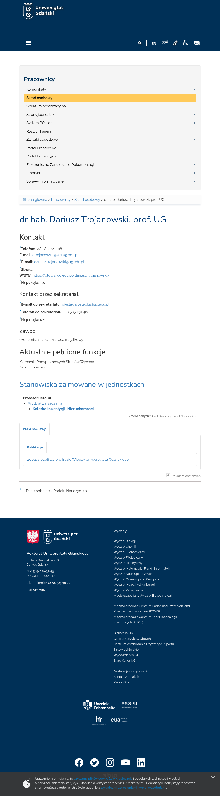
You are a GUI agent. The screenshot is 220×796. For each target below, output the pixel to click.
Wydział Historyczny (128, 563)
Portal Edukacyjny (41, 156)
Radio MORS (123, 682)
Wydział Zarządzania (45, 403)
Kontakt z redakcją (127, 677)
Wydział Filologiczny (128, 557)
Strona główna (35, 199)
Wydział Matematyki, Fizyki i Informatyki (142, 568)
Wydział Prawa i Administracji (134, 584)
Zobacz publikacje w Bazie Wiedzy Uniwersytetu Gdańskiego (78, 459)
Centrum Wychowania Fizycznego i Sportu (144, 644)
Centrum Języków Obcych (132, 638)
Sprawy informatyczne (45, 181)
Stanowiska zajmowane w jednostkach (81, 385)
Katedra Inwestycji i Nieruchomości (63, 409)
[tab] (34, 429)
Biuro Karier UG (124, 660)
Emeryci (33, 173)
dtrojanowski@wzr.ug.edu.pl (55, 255)
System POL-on (39, 123)
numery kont (36, 589)
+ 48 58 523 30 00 (58, 583)
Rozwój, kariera (38, 131)
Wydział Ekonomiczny (129, 552)
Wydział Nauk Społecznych (133, 574)
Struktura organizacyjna (46, 106)
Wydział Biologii (125, 541)
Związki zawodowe (42, 139)
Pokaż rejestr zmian (183, 475)
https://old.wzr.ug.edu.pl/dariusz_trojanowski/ (71, 275)
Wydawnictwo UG (126, 655)
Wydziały (120, 531)
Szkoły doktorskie (126, 649)
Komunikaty (36, 89)
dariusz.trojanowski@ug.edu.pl (59, 262)
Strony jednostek (40, 114)
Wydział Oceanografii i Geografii (136, 579)
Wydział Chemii (125, 546)
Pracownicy (39, 79)
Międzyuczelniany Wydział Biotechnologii (143, 595)
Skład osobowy (39, 98)
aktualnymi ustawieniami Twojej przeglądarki (133, 787)
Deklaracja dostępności (130, 671)
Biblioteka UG (123, 633)
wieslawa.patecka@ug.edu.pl (85, 304)
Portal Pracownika (41, 148)
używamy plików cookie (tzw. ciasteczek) (103, 778)
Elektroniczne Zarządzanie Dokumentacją (61, 165)
